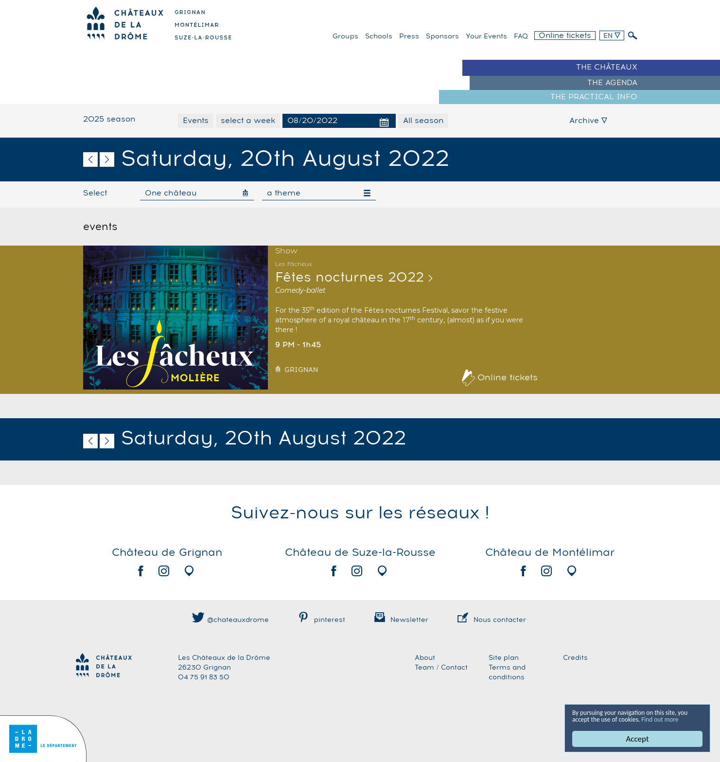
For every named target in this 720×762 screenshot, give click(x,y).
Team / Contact (441, 667)
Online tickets (565, 35)
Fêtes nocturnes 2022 (349, 277)
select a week (248, 120)
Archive (588, 120)
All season (423, 120)
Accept (637, 739)
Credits (575, 658)
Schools (378, 36)
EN (611, 36)
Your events (486, 36)
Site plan (504, 658)
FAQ (521, 36)
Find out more (596, 718)
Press (409, 36)
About (425, 658)
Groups (345, 36)
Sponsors (442, 36)
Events (196, 120)
